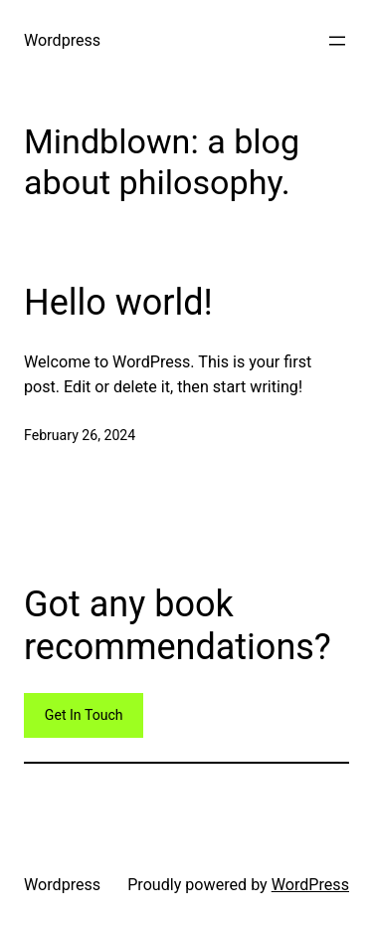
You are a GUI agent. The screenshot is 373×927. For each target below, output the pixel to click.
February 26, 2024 (79, 435)
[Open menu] (337, 41)
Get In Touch (84, 715)
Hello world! (118, 303)
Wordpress (62, 40)
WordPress (310, 884)
